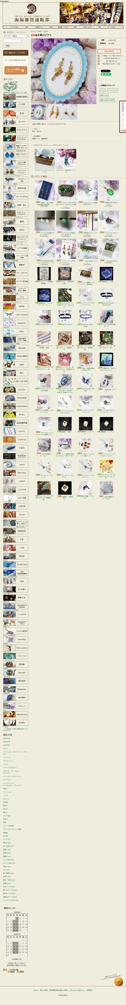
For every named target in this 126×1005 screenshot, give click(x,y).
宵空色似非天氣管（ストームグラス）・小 (45, 251)
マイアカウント (15, 32)
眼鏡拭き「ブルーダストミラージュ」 (44, 297)
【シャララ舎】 (15, 490)
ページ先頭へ (119, 982)
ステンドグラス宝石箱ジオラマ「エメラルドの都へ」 (66, 193)
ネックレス (7, 757)
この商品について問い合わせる (111, 56)
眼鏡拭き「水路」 (106, 274)
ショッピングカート (112, 27)
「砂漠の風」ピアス (106, 383)
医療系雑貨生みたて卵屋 (15, 340)
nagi (15, 582)
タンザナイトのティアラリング (85, 404)
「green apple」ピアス (87, 251)
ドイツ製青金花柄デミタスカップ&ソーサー (65, 447)
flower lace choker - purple (86, 318)
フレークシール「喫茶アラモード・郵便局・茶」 (85, 340)
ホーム (14, 27)
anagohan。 (15, 324)
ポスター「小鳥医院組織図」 (44, 275)
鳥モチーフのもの (9, 887)
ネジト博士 (15, 590)
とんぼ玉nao (15, 565)
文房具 (15, 231)
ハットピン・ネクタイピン (12, 776)
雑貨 (15, 222)
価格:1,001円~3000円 (107, 100)
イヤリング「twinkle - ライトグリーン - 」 (66, 251)
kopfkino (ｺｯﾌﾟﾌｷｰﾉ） (15, 457)
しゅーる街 (15, 499)
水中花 (15, 307)
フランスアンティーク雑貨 (12, 829)
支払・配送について (39, 27)
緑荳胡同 (15, 698)
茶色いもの (7, 866)
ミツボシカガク (15, 657)
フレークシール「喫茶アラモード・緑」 (106, 340)
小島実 (15, 449)
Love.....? (15, 707)
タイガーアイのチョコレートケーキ (45, 161)
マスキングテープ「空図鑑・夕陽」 (44, 340)
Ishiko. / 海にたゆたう (15, 332)
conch (15, 465)
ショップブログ (63, 27)
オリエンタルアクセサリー (15, 172)
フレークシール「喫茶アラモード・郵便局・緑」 (44, 491)
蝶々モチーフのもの (10, 890)
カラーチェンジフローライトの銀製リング (44, 426)
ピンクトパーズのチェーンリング (85, 297)
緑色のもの (7, 853)
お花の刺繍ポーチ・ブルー (106, 490)
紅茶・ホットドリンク (15, 114)
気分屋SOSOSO (15, 407)
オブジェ (6, 799)
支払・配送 (44, 990)
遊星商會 (15, 682)
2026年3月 (6, 742)
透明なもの (7, 883)
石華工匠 (15, 507)
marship (15, 640)
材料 (4, 822)
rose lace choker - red (44, 317)
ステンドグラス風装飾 (15, 257)
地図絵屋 (15, 532)
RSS (11, 972)
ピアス (5, 748)
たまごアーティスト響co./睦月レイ (15, 524)
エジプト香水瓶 (15, 282)
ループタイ (7, 780)
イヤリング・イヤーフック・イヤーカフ (15, 753)
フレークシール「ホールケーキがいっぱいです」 (106, 469)
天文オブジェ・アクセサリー (15, 214)
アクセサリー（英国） (15, 181)
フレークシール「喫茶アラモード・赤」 (44, 361)
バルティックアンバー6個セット (86, 447)
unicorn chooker (65, 317)
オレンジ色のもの (9, 863)
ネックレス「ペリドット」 (44, 469)
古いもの (15, 122)
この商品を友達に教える (111, 58)
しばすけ (15, 482)
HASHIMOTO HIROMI (15, 607)
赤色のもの (7, 843)
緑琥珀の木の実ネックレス (109, 192)
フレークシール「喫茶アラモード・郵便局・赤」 (65, 340)
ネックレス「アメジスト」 (65, 469)
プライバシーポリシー (77, 990)
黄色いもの (7, 849)
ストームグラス (15, 274)
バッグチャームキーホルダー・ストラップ (12, 784)
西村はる (15, 623)
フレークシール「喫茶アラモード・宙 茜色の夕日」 (65, 362)
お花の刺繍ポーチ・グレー (44, 447)
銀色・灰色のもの (9, 880)
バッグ (5, 795)
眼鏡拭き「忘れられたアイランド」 (106, 362)
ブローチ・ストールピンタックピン (11, 772)
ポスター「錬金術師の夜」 (65, 275)
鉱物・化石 (15, 206)
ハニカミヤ (15, 615)
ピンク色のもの (8, 860)
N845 (15, 365)
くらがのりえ (15, 440)
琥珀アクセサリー (15, 156)
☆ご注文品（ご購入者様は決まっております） (16, 729)
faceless (15, 715)
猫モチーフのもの (9, 893)
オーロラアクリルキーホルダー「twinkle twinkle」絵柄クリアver (65, 383)
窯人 (15, 374)
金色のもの (7, 876)
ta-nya (15, 515)
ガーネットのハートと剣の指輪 (44, 382)
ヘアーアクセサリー (10, 767)
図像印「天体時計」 (65, 490)
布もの (5, 809)
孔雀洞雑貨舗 (15, 424)
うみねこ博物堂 (15, 357)
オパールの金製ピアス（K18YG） (45, 223)
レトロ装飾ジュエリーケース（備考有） (86, 276)
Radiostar (15, 690)
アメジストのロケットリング (109, 223)
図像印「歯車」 (65, 425)
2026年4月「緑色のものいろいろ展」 (15, 87)
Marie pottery (15, 648)
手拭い (5, 789)
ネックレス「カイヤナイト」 (86, 469)
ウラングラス (15, 131)
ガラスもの (7, 816)
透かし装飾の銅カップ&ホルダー (86, 362)
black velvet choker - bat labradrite (106, 297)
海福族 (5, 833)
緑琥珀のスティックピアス (87, 223)
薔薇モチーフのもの (10, 897)
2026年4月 (6, 738)
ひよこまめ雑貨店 (15, 632)
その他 (5, 836)
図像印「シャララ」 (106, 425)
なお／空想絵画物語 (15, 574)
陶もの (5, 812)
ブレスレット (7, 761)
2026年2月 (6, 745)
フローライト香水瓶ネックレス (66, 161)
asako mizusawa (15, 315)
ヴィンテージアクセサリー (15, 139)
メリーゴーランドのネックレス (65, 405)
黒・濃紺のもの (8, 873)
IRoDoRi (15, 349)
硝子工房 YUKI (15, 382)
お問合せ (87, 27)
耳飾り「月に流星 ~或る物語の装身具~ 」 (45, 192)
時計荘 (15, 557)
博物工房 (15, 599)
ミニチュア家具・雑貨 (15, 290)
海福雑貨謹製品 (15, 97)
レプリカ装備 (15, 249)
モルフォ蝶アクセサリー (15, 164)
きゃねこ (15, 415)
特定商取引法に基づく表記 (111, 64)
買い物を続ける (111, 61)
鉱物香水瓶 (15, 189)
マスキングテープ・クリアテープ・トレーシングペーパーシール (15, 240)
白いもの (6, 870)
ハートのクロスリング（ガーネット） (106, 404)
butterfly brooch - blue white (85, 382)
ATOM (20, 972)
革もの (5, 819)
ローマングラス (15, 197)
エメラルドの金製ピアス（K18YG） (66, 223)
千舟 (15, 540)
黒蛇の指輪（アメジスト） (85, 490)
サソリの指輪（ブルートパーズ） (44, 404)
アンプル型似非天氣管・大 (106, 318)
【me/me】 (15, 673)
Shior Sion (15, 474)
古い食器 (15, 106)
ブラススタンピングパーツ (15, 299)
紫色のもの (7, 856)
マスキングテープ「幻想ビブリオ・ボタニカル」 (65, 298)
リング (5, 764)
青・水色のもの (8, 846)
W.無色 (15, 723)
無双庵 (15, 665)
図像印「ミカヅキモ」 (86, 425)
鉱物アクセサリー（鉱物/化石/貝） (15, 147)
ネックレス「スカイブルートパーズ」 (106, 447)
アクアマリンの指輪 (87, 192)
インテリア (7, 839)
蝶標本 (15, 265)
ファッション (7, 792)
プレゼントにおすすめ (10, 900)
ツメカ (15, 549)
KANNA (15, 390)
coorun (15, 432)
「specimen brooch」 (109, 250)
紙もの (5, 805)
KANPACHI (15, 399)
